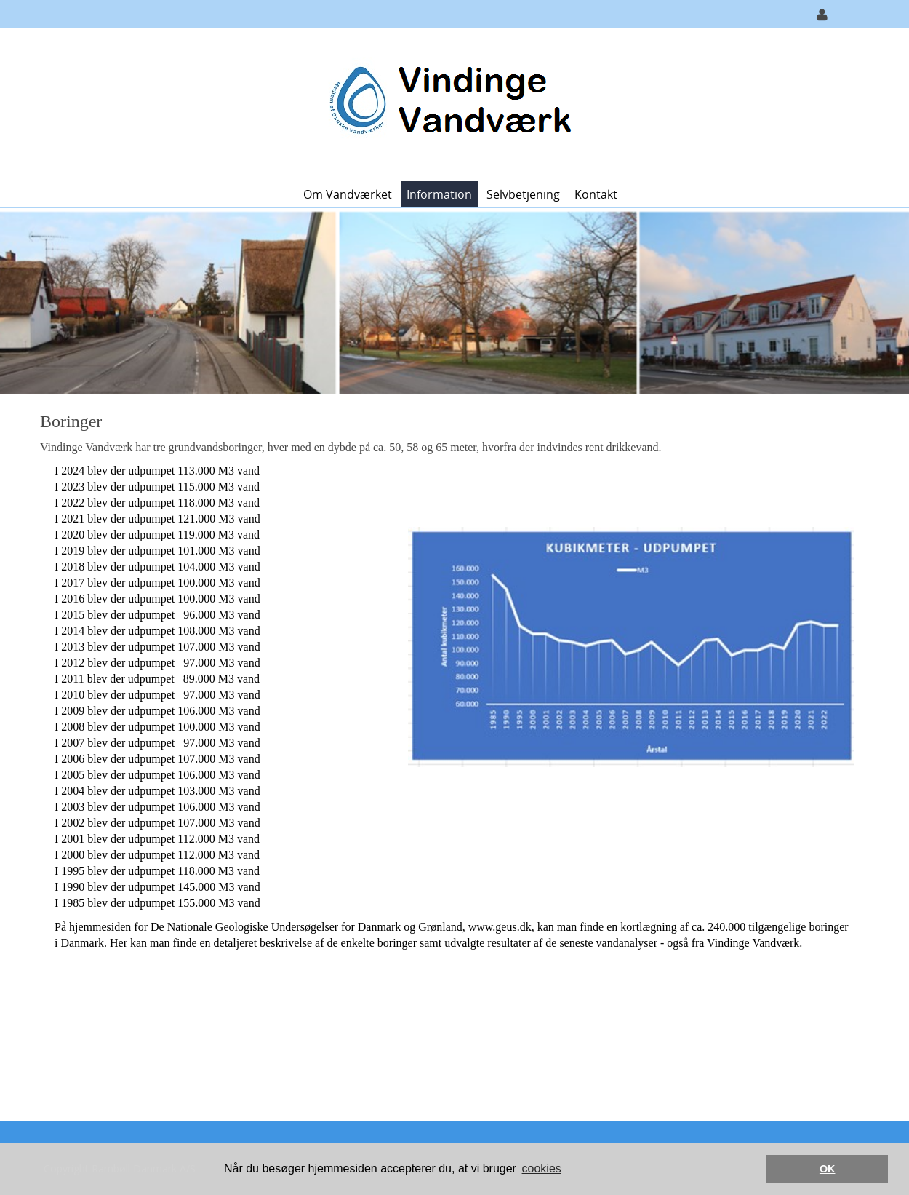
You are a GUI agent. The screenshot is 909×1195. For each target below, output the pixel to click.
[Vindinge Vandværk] (449, 103)
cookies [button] (541, 1168)
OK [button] (828, 1169)
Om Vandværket (347, 194)
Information (439, 194)
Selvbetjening (523, 194)
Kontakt (595, 194)
